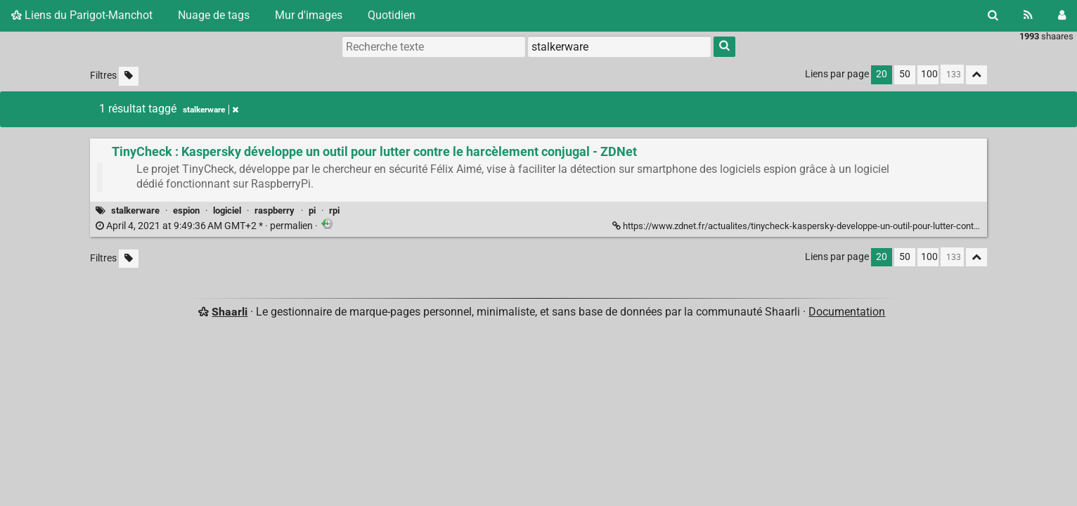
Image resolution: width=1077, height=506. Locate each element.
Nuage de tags (214, 15)
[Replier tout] (976, 74)
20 (881, 74)
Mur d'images (308, 15)
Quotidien (391, 15)
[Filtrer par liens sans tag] (128, 76)
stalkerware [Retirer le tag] (210, 110)
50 (904, 74)
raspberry (274, 210)
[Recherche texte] (433, 46)
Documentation (846, 311)
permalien (205, 226)
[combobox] (619, 46)
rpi (334, 210)
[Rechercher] (993, 15)
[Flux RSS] (1028, 15)
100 (929, 74)
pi (312, 210)
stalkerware (135, 210)
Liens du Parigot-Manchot (82, 15)
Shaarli (229, 311)
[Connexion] (1062, 15)
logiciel (227, 210)
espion (186, 210)
